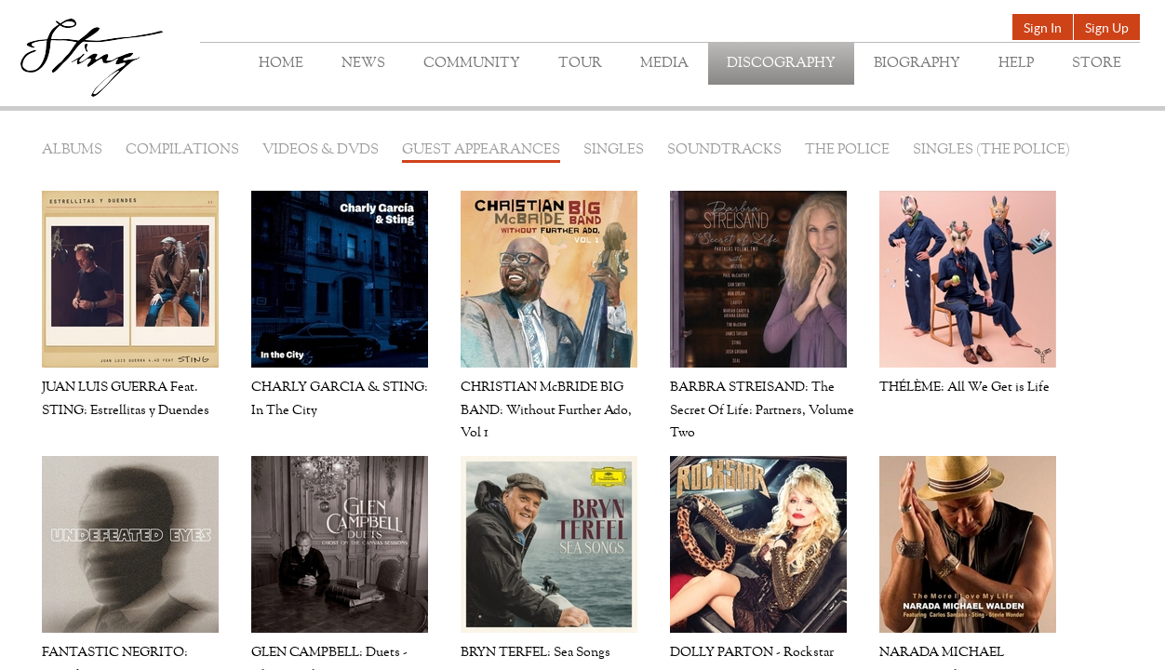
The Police (847, 150)
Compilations (182, 150)
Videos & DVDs (320, 150)
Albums (72, 150)
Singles (613, 150)
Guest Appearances (481, 150)
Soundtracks (724, 150)
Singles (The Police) (991, 150)
